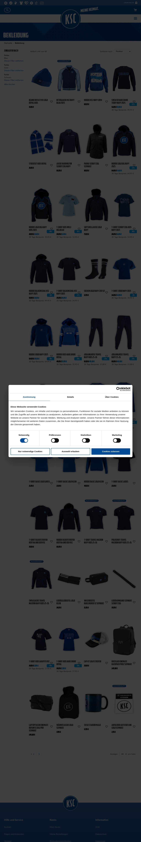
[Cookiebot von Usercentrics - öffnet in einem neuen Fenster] (118, 389)
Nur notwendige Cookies (30, 451)
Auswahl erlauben (70, 451)
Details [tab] (70, 397)
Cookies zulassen (111, 451)
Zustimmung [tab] (29, 397)
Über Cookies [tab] (112, 397)
